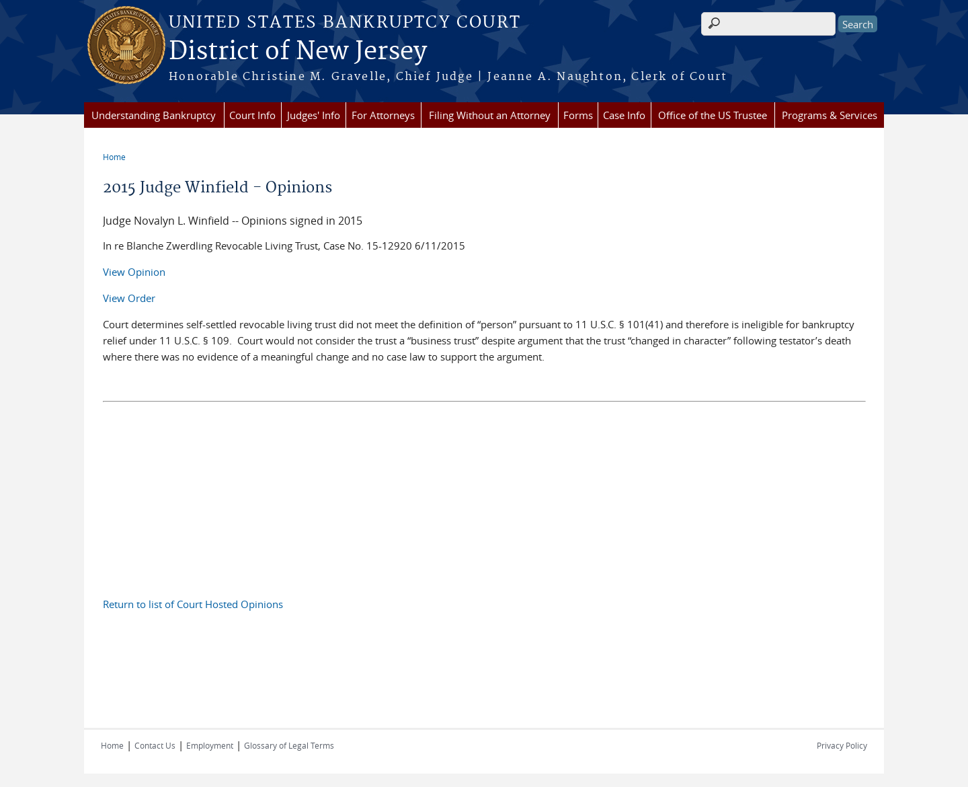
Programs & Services (829, 115)
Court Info (252, 115)
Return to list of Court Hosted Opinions (193, 604)
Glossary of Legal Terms (289, 745)
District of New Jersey (298, 51)
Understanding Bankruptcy (153, 115)
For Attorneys (383, 115)
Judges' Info (313, 115)
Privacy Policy (842, 745)
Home (114, 156)
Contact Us (154, 745)
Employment (209, 745)
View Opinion (134, 271)
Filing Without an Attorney (490, 115)
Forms (578, 115)
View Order (129, 298)
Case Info (624, 115)
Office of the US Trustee (712, 115)
